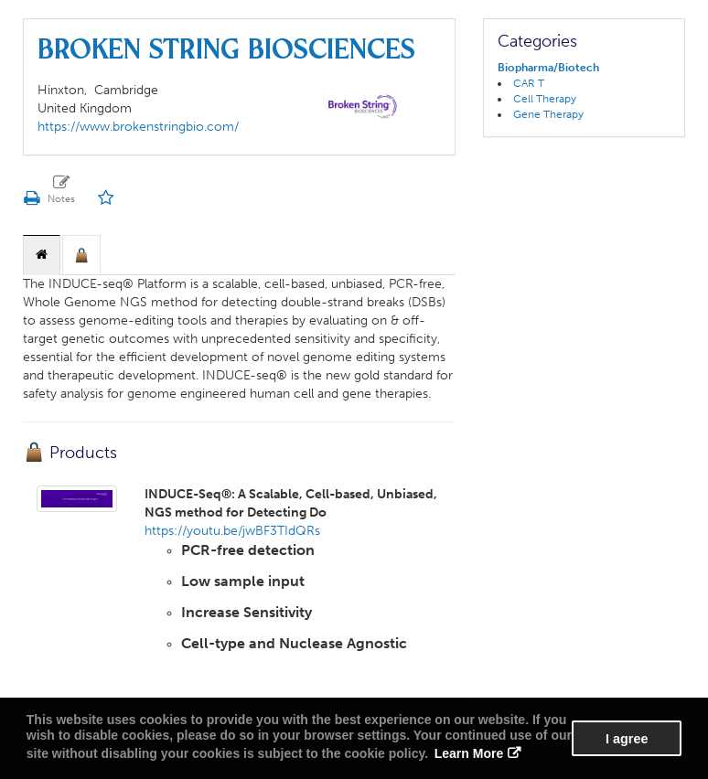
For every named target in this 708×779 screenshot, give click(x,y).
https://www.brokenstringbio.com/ (138, 126)
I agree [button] (627, 738)
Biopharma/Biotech (548, 67)
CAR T (528, 83)
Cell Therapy (544, 98)
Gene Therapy (548, 114)
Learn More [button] (468, 753)
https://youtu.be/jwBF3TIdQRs (232, 531)
